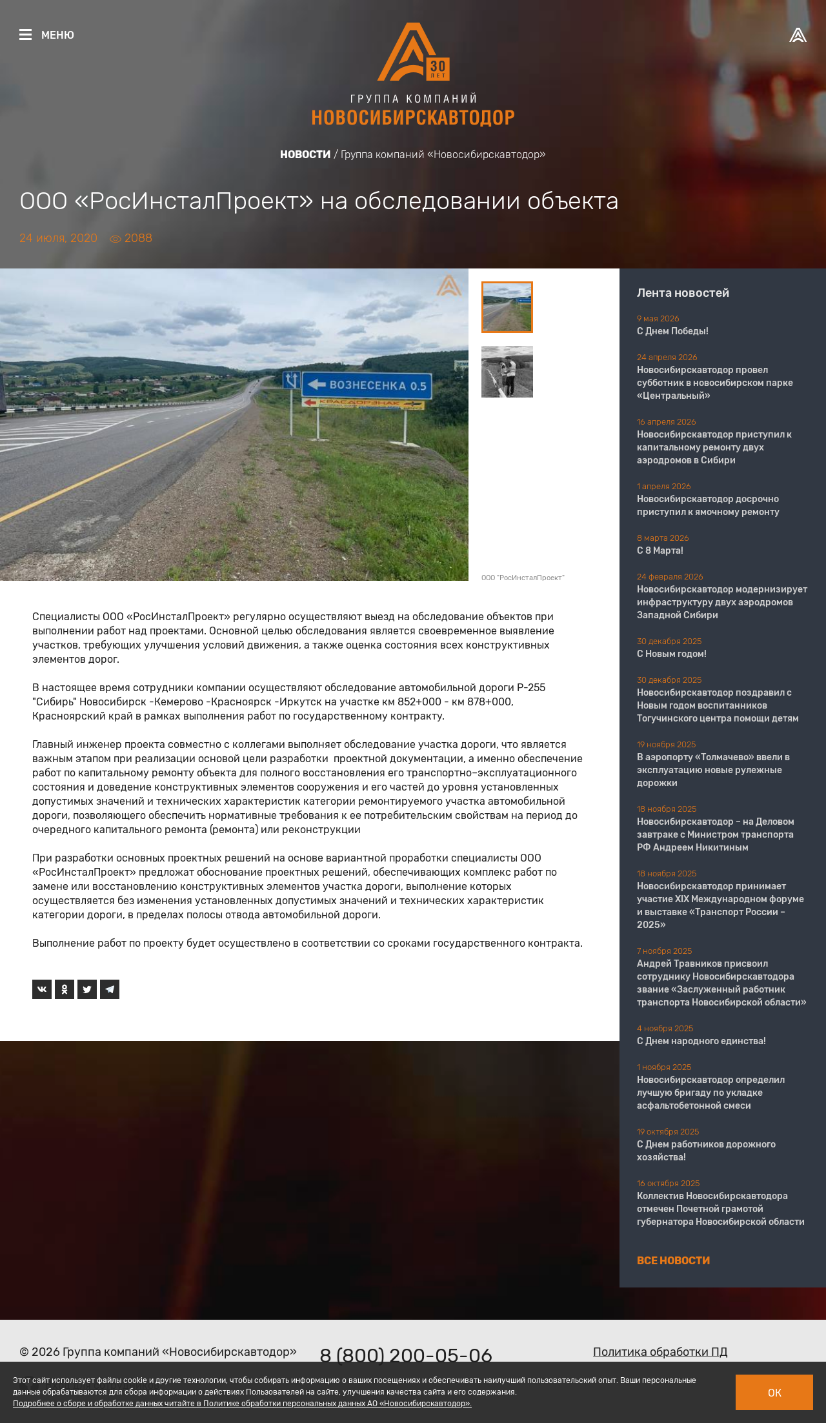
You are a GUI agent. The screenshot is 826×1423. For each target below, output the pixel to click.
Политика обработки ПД (660, 1352)
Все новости (673, 1261)
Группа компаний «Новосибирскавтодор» (443, 154)
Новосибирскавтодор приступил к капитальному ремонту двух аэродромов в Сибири (714, 447)
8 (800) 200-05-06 (405, 1355)
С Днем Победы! (673, 331)
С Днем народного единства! (701, 1041)
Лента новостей (683, 293)
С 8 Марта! (660, 550)
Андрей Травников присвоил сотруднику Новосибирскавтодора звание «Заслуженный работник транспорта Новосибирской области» (722, 983)
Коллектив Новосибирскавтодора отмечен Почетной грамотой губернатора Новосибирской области (721, 1209)
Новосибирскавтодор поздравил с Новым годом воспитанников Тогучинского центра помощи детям (718, 705)
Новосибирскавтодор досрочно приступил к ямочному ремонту (708, 506)
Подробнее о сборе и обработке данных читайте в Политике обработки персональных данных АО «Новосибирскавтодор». (242, 1403)
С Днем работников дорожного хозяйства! (706, 1151)
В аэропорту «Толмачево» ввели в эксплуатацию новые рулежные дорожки (713, 770)
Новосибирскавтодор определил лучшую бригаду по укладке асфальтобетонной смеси (711, 1093)
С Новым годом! (672, 654)
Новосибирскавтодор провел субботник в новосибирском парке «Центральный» (715, 383)
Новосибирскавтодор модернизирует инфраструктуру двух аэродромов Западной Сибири (722, 602)
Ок (774, 1393)
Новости (305, 154)
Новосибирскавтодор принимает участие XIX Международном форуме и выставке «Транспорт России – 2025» (720, 906)
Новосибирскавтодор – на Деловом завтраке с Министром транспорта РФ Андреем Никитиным (715, 834)
